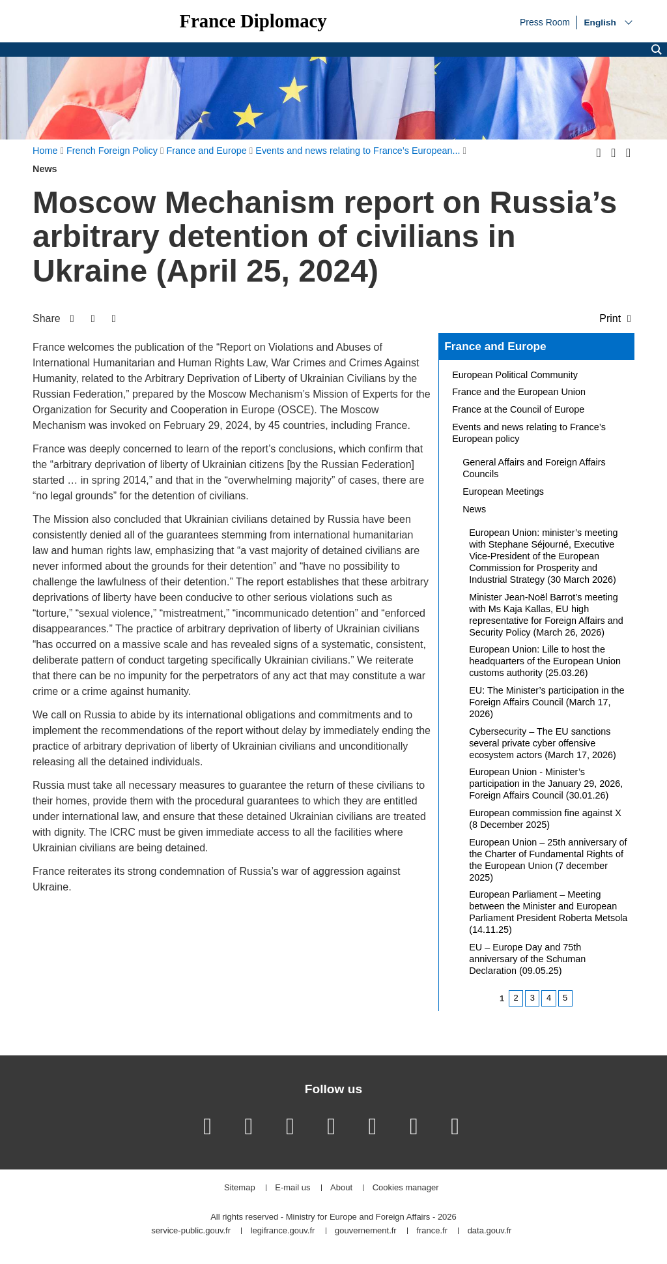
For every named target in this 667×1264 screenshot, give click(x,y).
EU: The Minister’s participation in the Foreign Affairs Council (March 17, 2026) (546, 702)
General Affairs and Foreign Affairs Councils (533, 468)
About (341, 1188)
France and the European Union (519, 392)
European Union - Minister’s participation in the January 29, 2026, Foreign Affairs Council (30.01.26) (546, 784)
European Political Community (515, 375)
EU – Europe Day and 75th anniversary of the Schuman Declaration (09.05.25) (527, 959)
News (474, 509)
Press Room (545, 21)
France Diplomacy (252, 21)
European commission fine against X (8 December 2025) (545, 819)
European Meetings (503, 491)
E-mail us (292, 1188)
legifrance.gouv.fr (283, 1231)
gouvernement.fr (366, 1231)
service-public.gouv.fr (191, 1231)
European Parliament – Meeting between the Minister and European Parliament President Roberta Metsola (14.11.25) (548, 912)
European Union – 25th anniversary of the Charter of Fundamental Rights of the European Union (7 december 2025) (548, 860)
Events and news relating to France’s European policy (529, 433)
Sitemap (239, 1188)
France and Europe (495, 346)
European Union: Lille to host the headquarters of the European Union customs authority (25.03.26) (545, 661)
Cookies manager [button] (406, 1188)
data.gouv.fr (490, 1231)
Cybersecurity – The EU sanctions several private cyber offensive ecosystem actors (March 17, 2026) (542, 743)
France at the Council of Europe (518, 409)
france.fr (431, 1231)
